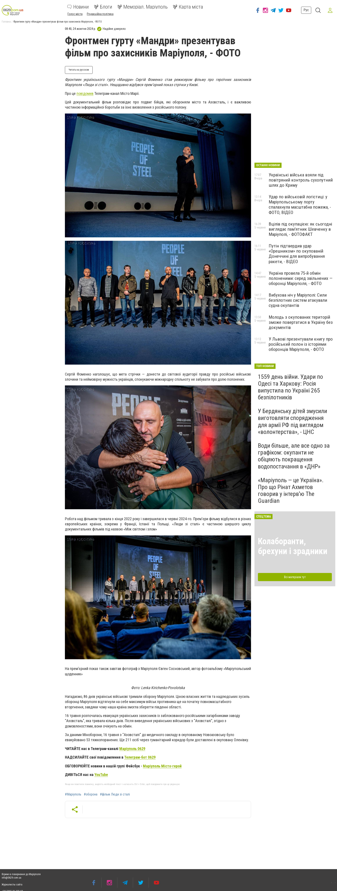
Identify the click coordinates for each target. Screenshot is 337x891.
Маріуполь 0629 (132, 748)
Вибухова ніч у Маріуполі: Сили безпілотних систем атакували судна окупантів (298, 300)
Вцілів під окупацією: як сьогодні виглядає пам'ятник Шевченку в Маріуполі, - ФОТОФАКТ (300, 229)
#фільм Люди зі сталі (115, 794)
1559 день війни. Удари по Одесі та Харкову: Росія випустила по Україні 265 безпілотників (290, 387)
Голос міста (75, 14)
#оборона (90, 794)
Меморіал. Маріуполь (142, 7)
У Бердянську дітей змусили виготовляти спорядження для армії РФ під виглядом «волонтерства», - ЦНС (292, 421)
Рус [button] (306, 10)
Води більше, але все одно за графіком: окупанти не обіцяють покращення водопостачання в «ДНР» (294, 456)
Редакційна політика (100, 14)
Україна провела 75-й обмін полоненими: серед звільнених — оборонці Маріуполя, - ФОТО (300, 278)
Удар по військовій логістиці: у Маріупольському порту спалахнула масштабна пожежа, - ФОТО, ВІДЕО (300, 204)
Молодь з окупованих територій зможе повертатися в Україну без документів (301, 322)
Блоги (103, 7)
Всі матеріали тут (295, 577)
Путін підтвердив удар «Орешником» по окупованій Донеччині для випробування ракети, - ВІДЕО (297, 253)
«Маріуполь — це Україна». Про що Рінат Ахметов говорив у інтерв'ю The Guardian (290, 491)
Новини (78, 7)
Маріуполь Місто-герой (162, 766)
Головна (6, 21)
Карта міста (188, 7)
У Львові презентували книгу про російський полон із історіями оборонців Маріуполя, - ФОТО (301, 344)
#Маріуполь (73, 794)
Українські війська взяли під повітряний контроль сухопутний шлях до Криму (301, 180)
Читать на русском (79, 69)
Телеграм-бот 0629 (140, 757)
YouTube (101, 774)
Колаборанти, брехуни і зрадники (292, 546)
